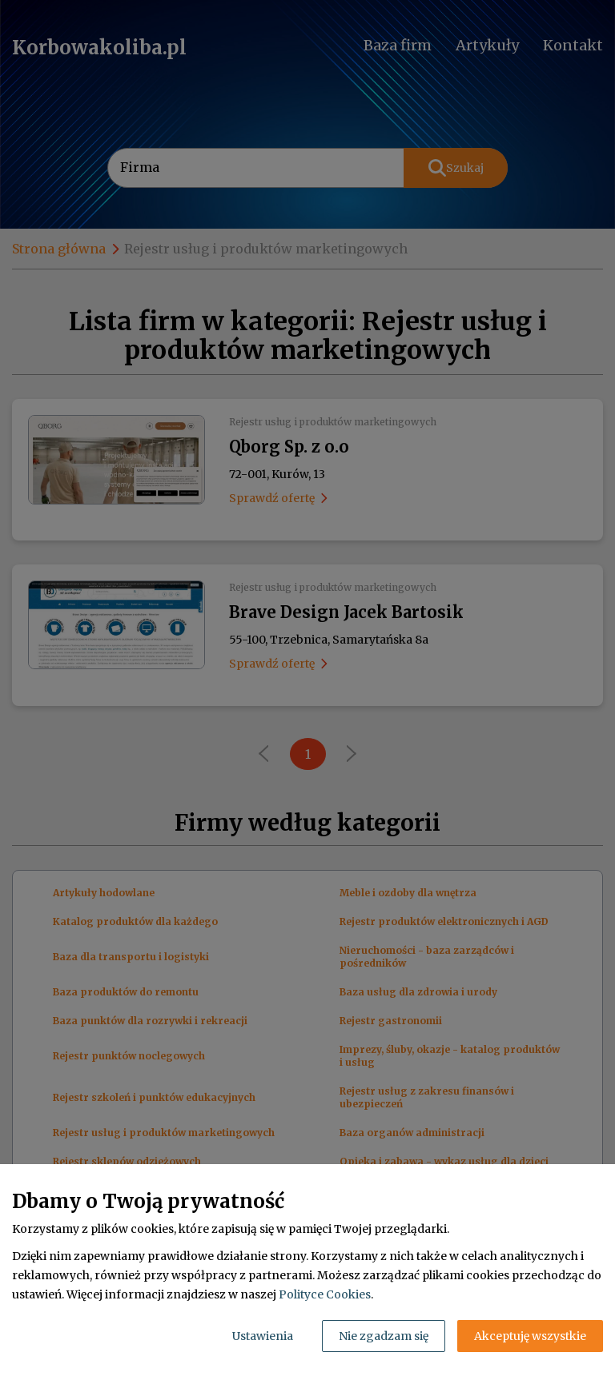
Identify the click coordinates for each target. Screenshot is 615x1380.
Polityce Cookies (325, 1294)
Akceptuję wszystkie (530, 1336)
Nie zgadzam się (383, 1336)
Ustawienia (262, 1336)
